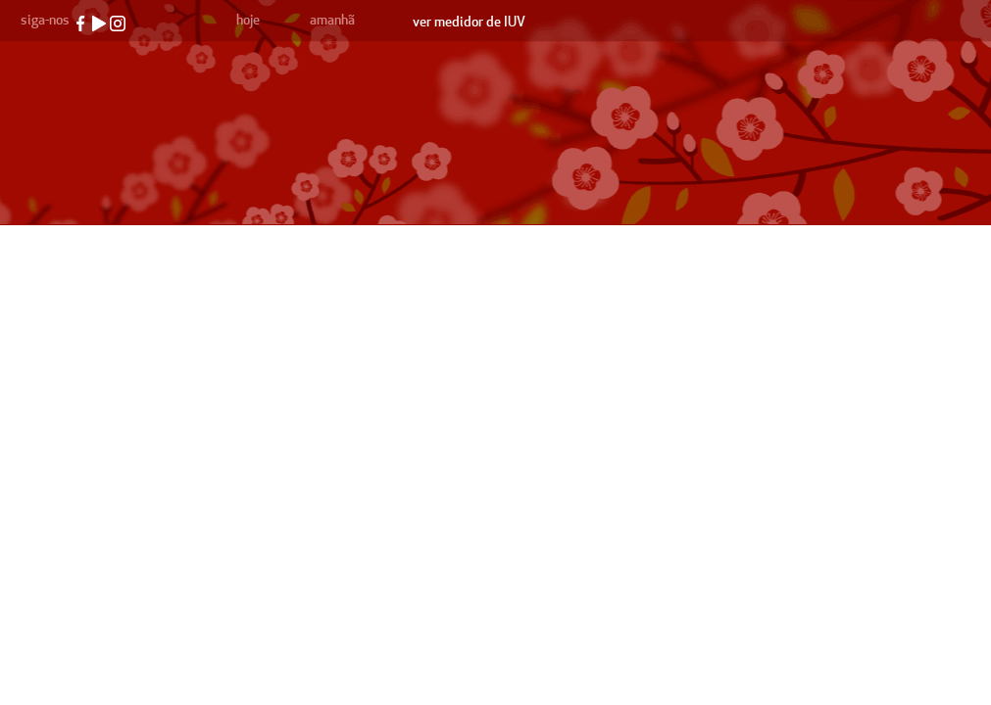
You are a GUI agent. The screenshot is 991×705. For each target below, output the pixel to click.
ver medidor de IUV (469, 22)
